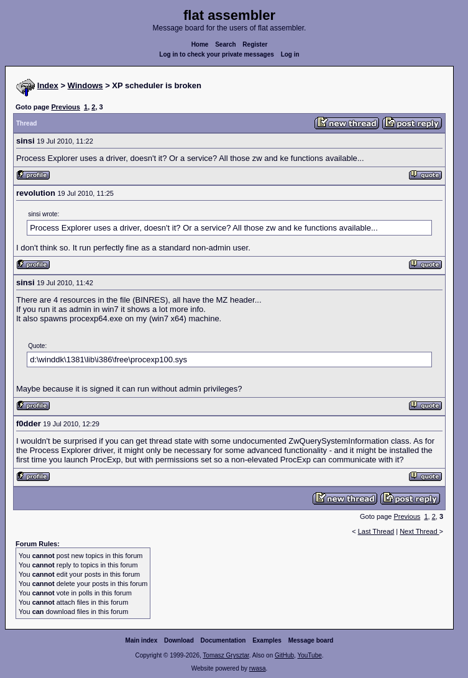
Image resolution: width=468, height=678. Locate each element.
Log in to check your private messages (216, 54)
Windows (85, 85)
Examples (267, 640)
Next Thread (419, 531)
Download (179, 640)
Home (200, 44)
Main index (142, 640)
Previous (65, 107)
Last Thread (376, 531)
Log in (290, 54)
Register (254, 44)
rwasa (257, 668)
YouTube (309, 655)
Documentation (223, 640)
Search (225, 44)
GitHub (284, 655)
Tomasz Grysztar (226, 655)
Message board (311, 640)
